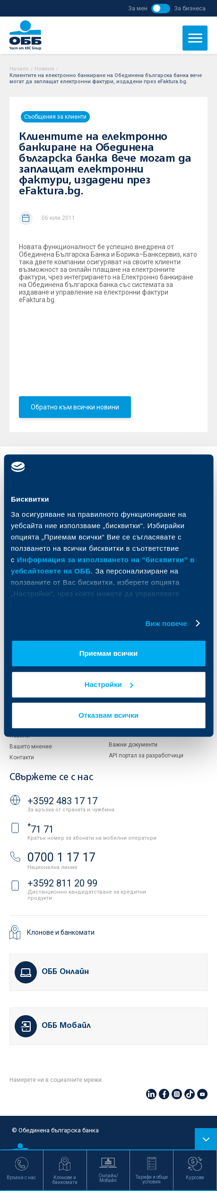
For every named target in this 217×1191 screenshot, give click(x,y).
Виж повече (166, 623)
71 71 (40, 829)
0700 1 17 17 (61, 857)
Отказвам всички (108, 715)
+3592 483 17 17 (62, 801)
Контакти (21, 757)
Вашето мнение (30, 746)
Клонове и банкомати (61, 932)
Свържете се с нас (51, 777)
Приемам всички (108, 653)
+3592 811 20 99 (62, 883)
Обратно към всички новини (75, 407)
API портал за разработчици (146, 755)
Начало (19, 69)
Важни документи (133, 744)
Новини (44, 69)
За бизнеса (190, 8)
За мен (138, 8)
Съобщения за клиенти (55, 116)
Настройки (109, 684)
